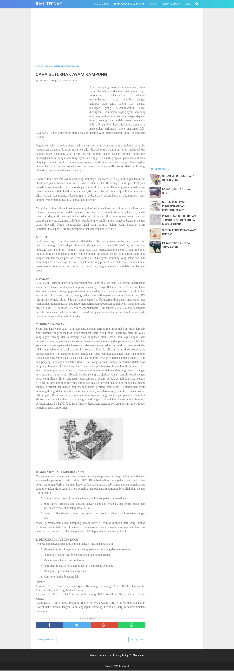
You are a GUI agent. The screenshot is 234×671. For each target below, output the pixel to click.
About (90, 656)
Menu (187, 4)
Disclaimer (141, 656)
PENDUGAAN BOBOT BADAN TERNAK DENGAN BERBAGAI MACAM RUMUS (179, 220)
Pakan (153, 4)
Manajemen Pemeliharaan (129, 4)
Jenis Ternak (170, 4)
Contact (104, 656)
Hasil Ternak (101, 4)
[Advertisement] (117, 37)
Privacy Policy (121, 656)
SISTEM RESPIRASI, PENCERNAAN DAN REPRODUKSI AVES (173, 206)
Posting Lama (136, 640)
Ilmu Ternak (49, 3)
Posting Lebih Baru (46, 640)
